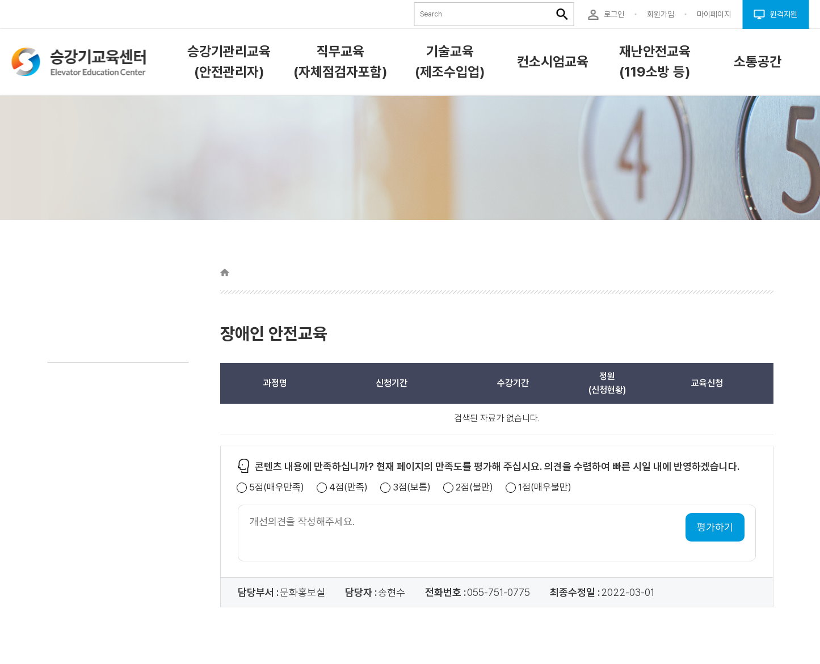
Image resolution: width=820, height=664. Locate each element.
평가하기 (715, 527)
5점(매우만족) (276, 487)
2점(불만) (474, 487)
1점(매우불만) (544, 487)
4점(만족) (348, 487)
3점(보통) (412, 487)
